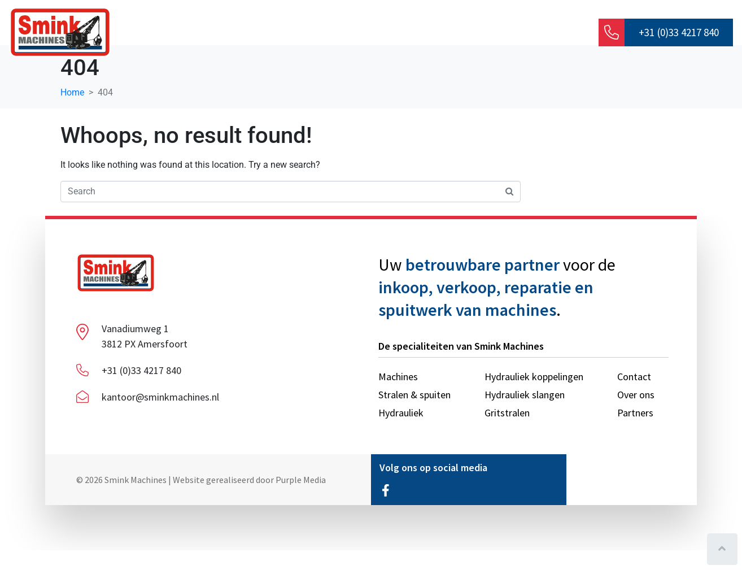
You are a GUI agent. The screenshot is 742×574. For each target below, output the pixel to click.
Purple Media (301, 502)
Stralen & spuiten (470, 34)
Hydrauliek (330, 34)
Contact (545, 34)
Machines (392, 34)
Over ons (269, 34)
